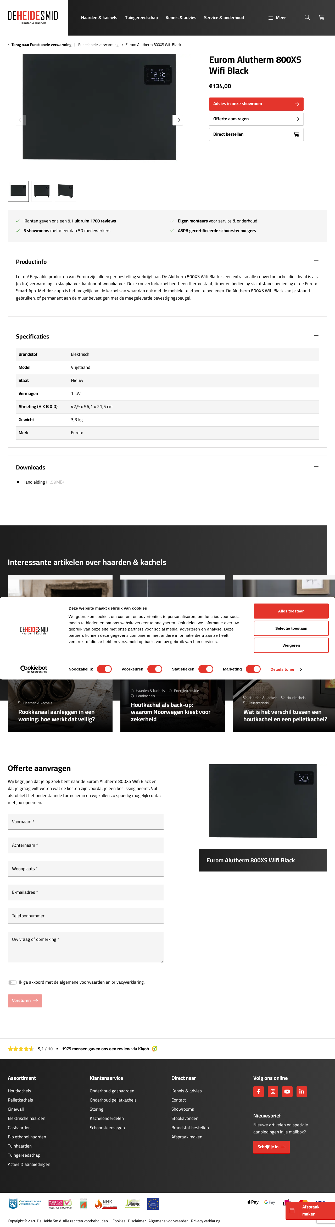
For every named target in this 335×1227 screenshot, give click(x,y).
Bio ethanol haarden (27, 1137)
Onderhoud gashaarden (112, 1091)
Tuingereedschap (141, 17)
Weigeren (291, 1192)
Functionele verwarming (98, 45)
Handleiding (34, 482)
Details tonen (282, 1216)
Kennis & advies (181, 17)
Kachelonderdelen (107, 1118)
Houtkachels (19, 1091)
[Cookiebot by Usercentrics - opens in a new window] (34, 1217)
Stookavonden (184, 1118)
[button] (177, 120)
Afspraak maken (186, 1137)
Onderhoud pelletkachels (113, 1100)
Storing (96, 1109)
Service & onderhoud (224, 17)
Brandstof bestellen (190, 1127)
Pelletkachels (20, 1100)
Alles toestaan (291, 1158)
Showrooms (182, 1109)
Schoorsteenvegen (107, 1127)
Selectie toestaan (291, 1175)
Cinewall (16, 1109)
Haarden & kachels (99, 17)
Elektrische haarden (26, 1118)
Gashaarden (19, 1127)
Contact (178, 1100)
